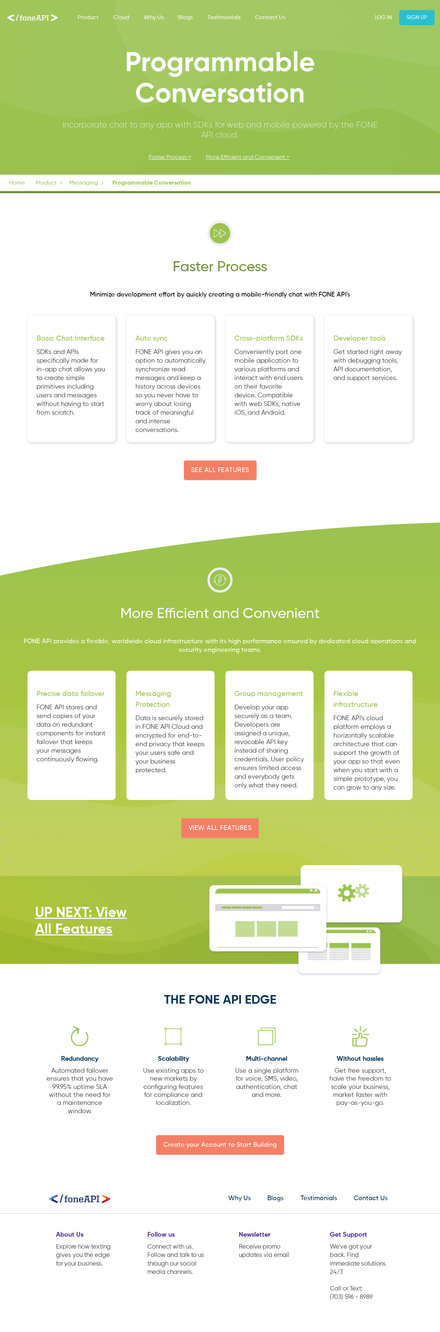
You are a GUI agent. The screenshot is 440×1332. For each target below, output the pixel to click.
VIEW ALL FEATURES (220, 828)
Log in (383, 17)
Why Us (154, 18)
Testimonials (224, 18)
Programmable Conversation (151, 183)
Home (17, 183)
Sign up (416, 17)
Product (88, 18)
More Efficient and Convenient (248, 157)
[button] (50, 183)
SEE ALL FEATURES (220, 470)
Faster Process (171, 157)
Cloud (121, 18)
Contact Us (270, 18)
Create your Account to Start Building (220, 1145)
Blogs (185, 18)
